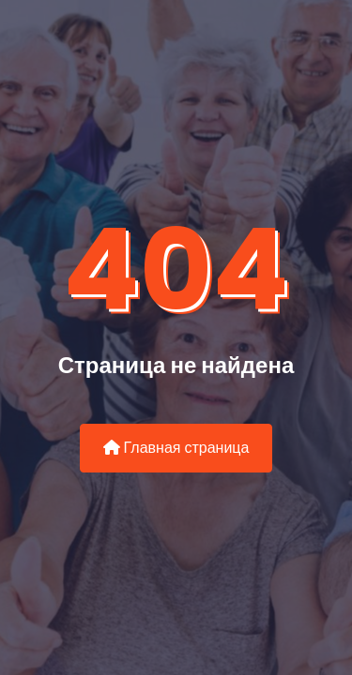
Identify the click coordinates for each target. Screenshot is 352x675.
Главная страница (176, 447)
